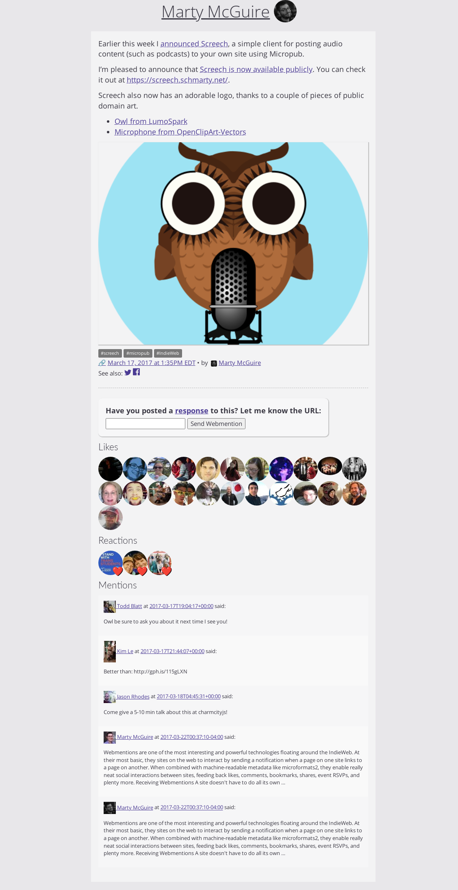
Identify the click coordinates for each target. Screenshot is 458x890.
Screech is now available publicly (256, 69)
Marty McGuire (236, 362)
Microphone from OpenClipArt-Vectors (180, 132)
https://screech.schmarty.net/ (177, 80)
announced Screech (194, 43)
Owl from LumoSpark (151, 121)
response (191, 410)
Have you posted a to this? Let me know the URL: (213, 410)
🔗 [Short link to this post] (102, 362)
